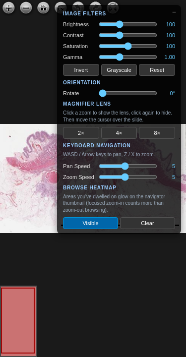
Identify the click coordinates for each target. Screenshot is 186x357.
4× (119, 133)
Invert (81, 70)
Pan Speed (76, 166)
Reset (157, 70)
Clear (147, 223)
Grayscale (119, 70)
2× (81, 133)
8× (157, 133)
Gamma (72, 57)
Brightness (76, 24)
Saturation (75, 46)
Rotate (71, 93)
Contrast (73, 35)
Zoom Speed (78, 177)
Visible (90, 223)
